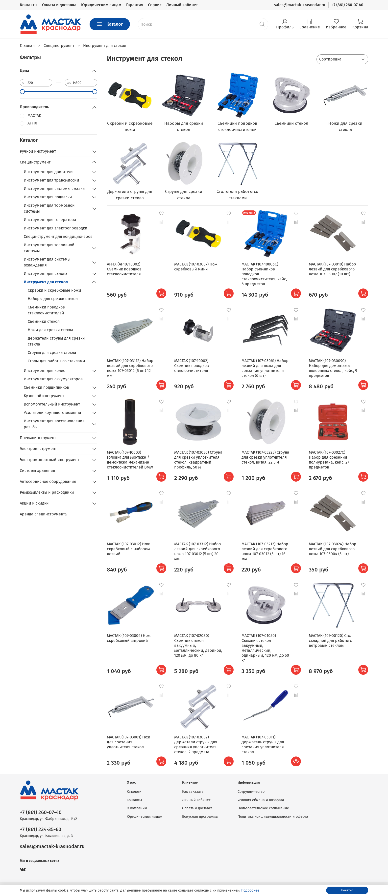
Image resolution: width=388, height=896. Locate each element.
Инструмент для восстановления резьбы (54, 424)
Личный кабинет (182, 4)
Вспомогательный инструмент (52, 404)
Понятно (347, 890)
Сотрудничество (251, 792)
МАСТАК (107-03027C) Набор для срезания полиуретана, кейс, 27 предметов (329, 459)
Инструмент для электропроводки (55, 228)
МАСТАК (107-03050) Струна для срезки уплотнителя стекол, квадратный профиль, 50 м (198, 459)
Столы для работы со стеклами (56, 361)
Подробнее (250, 890)
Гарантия (134, 4)
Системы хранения (37, 470)
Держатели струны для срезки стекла (56, 341)
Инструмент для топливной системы (49, 248)
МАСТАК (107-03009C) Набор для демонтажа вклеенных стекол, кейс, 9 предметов (333, 368)
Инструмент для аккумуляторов (53, 379)
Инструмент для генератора (50, 219)
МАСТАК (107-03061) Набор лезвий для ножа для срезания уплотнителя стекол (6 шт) (265, 368)
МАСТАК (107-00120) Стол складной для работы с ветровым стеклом (330, 640)
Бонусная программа (200, 817)
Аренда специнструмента (43, 514)
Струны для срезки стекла (52, 352)
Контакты (28, 4)
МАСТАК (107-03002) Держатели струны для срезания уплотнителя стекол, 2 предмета (195, 744)
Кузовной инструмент (44, 395)
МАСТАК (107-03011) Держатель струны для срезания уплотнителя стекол (263, 744)
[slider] (22, 91)
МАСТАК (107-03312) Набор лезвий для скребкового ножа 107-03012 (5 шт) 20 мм (197, 551)
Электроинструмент (38, 448)
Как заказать (192, 792)
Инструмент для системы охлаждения (47, 262)
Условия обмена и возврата (261, 800)
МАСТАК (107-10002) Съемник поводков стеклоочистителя (191, 365)
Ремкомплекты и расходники (47, 492)
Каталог (110, 24)
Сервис (155, 4)
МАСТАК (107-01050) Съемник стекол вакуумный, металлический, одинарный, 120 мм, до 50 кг (265, 648)
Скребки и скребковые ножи (54, 290)
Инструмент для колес (44, 370)
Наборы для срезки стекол (53, 298)
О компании (137, 808)
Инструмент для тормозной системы (49, 208)
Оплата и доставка (59, 4)
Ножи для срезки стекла (50, 329)
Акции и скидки (34, 503)
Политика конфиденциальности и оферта (273, 817)
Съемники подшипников (46, 387)
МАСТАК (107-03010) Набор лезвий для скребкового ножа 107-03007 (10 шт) (332, 269)
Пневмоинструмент (38, 437)
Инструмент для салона (46, 273)
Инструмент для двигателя (48, 171)
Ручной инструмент (38, 151)
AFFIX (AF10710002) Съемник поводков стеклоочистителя (124, 269)
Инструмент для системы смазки (54, 188)
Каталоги (134, 792)
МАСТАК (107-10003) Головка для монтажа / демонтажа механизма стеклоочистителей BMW (130, 459)
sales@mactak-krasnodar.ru (299, 4)
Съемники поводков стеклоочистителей (46, 310)
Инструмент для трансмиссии (51, 180)
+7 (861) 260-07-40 (347, 4)
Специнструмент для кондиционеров (58, 236)
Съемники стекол (44, 321)
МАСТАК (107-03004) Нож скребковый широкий (129, 638)
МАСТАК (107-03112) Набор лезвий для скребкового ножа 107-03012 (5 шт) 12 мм (130, 368)
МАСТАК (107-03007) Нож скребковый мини (196, 266)
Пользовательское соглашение (263, 808)
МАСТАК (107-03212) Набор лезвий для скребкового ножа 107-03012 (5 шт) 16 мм (265, 551)
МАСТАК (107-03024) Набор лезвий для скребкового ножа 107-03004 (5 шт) (332, 549)
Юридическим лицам (101, 4)
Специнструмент (35, 162)
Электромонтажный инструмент (49, 459)
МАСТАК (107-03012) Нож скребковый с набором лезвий (128, 549)
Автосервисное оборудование (48, 481)
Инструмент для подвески (48, 197)
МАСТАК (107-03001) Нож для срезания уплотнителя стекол (128, 742)
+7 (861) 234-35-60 (40, 829)
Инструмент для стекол (46, 282)
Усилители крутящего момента (52, 412)
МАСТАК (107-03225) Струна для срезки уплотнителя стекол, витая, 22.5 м (265, 457)
